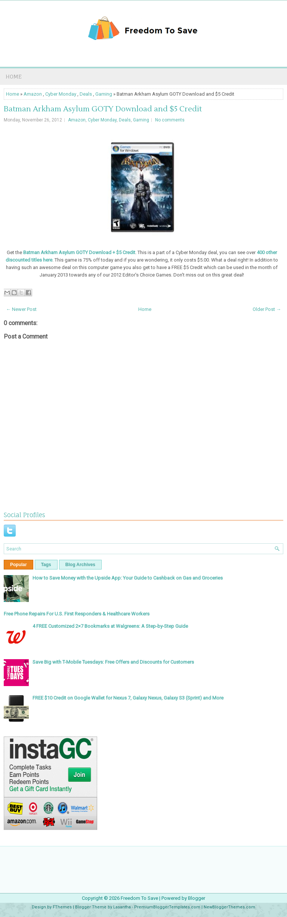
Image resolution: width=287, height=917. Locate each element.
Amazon (33, 94)
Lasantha (122, 907)
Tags (46, 564)
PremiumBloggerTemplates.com (167, 907)
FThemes (62, 907)
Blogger (196, 898)
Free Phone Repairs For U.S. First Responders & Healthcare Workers (76, 614)
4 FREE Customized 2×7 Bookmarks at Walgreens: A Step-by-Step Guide (110, 626)
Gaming (103, 94)
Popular (18, 564)
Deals (86, 94)
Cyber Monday (60, 94)
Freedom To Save (139, 898)
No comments (170, 120)
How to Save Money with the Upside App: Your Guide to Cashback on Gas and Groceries (128, 578)
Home (14, 76)
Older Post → (267, 309)
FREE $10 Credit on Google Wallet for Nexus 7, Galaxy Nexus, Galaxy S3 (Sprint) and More (128, 698)
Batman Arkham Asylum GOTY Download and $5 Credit (103, 109)
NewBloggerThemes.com (229, 907)
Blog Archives (80, 564)
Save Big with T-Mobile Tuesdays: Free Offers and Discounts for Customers (113, 662)
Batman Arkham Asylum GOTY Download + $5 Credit (79, 252)
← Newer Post (21, 309)
